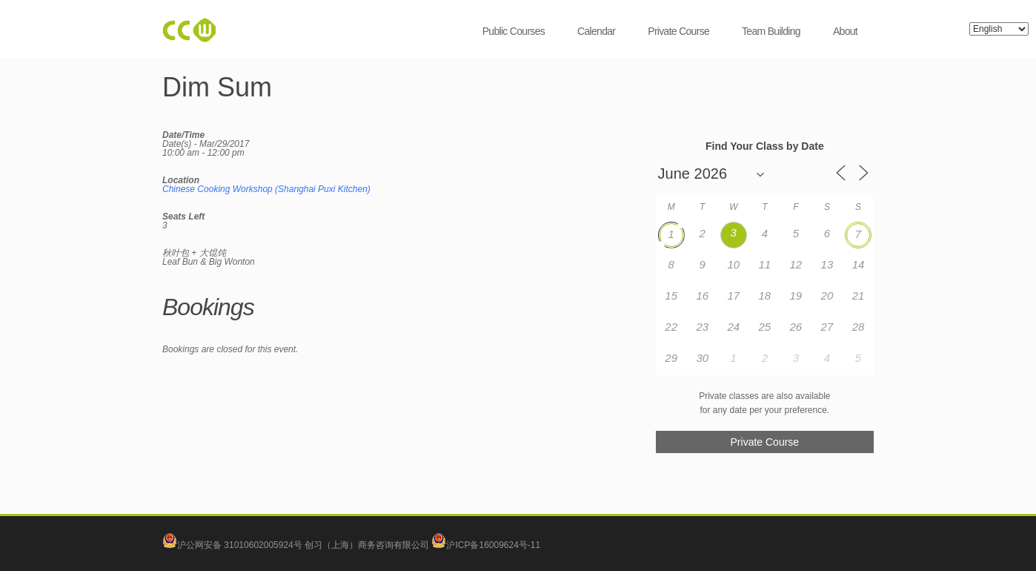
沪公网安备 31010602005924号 (239, 545)
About (845, 31)
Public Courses (513, 31)
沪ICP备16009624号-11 (485, 545)
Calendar (596, 31)
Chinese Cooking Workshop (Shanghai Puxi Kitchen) (266, 189)
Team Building (771, 31)
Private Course (678, 31)
